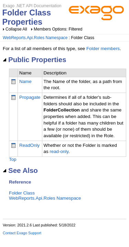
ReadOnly (29, 145)
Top (13, 159)
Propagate (30, 97)
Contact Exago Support (22, 233)
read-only (59, 151)
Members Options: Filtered (58, 29)
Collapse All (16, 29)
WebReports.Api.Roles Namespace (35, 37)
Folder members (103, 48)
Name (25, 81)
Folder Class (22, 193)
